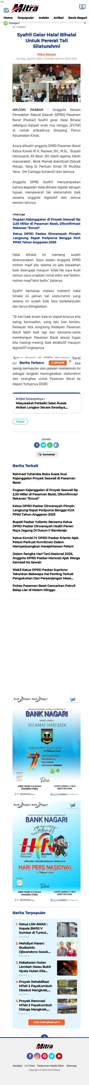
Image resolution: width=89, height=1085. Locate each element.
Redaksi (17, 1065)
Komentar (46, 454)
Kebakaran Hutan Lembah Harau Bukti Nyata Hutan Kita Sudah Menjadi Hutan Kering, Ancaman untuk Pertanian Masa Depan (36, 967)
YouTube (62, 1058)
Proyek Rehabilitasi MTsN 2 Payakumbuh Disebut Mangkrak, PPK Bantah (35, 986)
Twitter (54, 1058)
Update (57, 362)
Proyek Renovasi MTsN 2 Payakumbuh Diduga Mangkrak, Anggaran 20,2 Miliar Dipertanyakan (35, 1005)
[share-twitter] (43, 445)
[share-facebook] (37, 445)
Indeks (44, 18)
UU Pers (30, 1065)
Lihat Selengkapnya (46, 1022)
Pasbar (20, 421)
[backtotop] (44, 1038)
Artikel (59, 18)
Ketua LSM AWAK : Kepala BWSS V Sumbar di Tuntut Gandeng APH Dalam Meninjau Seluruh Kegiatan (35, 928)
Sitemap (71, 1065)
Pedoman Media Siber (50, 1065)
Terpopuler (25, 18)
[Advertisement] (44, 647)
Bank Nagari (77, 18)
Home (8, 18)
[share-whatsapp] (50, 445)
